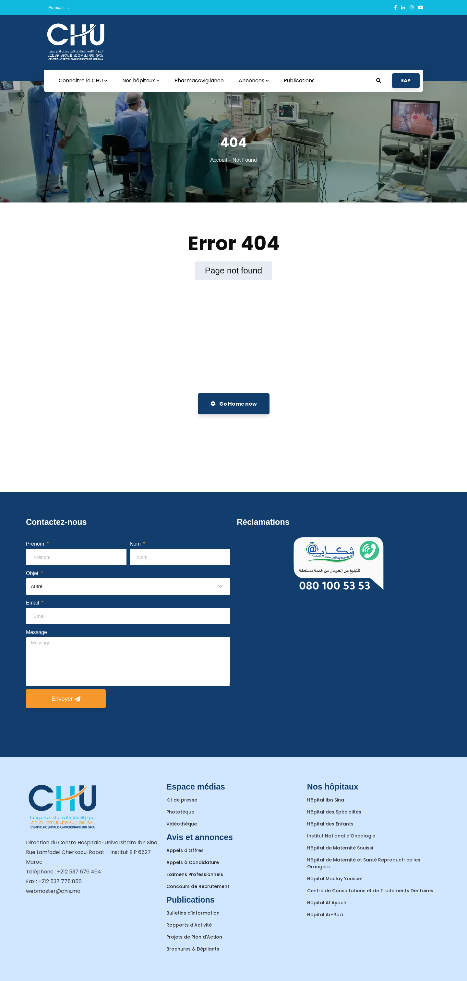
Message (36, 632)
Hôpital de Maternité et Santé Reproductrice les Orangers (363, 863)
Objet (33, 573)
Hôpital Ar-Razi (325, 914)
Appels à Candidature (192, 862)
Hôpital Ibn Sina (325, 800)
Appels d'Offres (185, 850)
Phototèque (180, 812)
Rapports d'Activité (189, 925)
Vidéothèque (181, 824)
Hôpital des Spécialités (334, 812)
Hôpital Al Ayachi (327, 902)
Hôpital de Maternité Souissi (340, 848)
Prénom (35, 544)
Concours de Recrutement (197, 886)
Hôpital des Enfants (330, 824)
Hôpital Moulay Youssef (335, 878)
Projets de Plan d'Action (194, 937)
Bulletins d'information (193, 913)
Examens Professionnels (194, 874)
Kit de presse (181, 800)
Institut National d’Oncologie (341, 836)
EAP (406, 80)
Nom (136, 544)
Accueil (218, 160)
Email (33, 603)
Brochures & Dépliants (192, 949)
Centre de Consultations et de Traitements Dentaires (370, 890)
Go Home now (233, 404)
